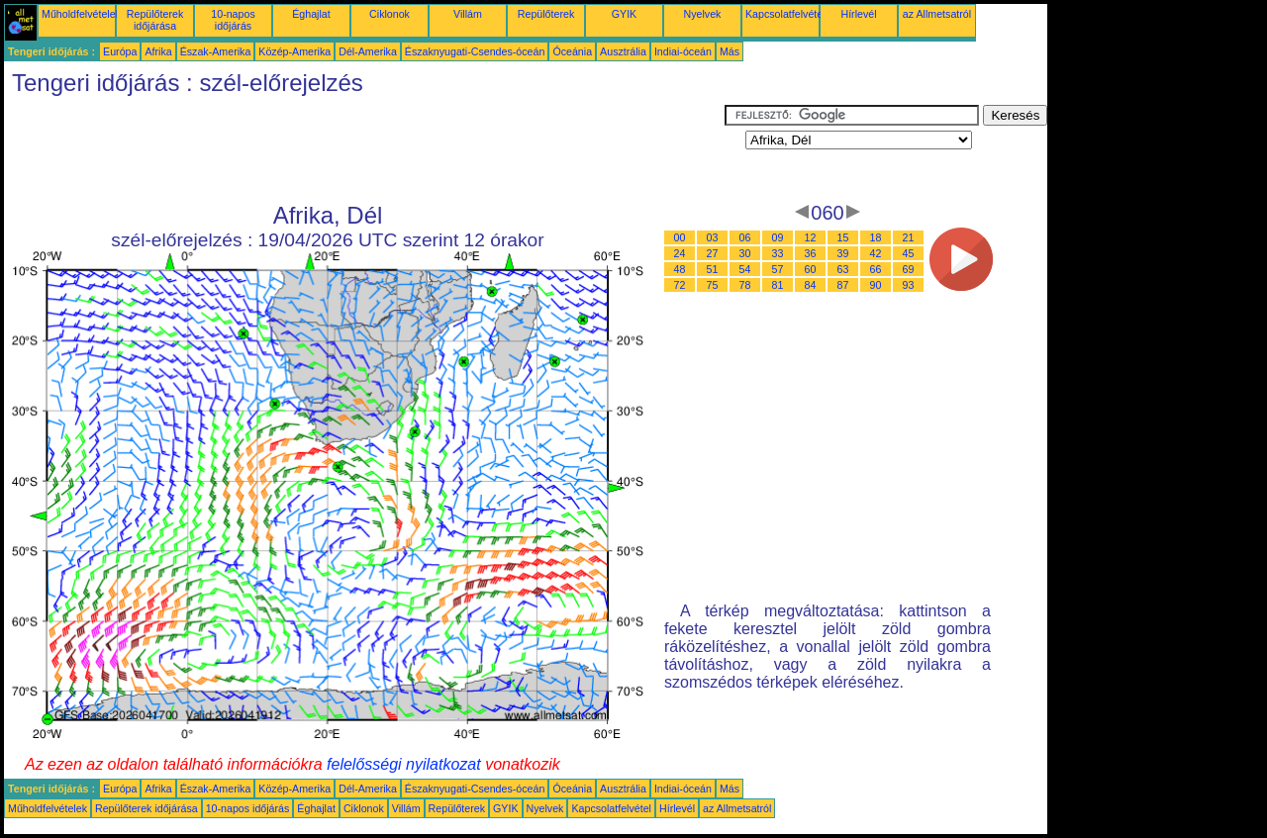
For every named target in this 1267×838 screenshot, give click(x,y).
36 (811, 253)
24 (680, 253)
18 (876, 237)
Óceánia (572, 51)
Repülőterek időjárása (155, 20)
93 (909, 285)
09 (778, 237)
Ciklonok (389, 14)
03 (713, 237)
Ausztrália (623, 51)
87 (843, 285)
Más (729, 51)
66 (876, 269)
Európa (120, 51)
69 (909, 269)
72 (680, 285)
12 (811, 237)
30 (745, 253)
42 (876, 253)
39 (843, 253)
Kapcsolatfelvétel (785, 14)
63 (843, 269)
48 (680, 269)
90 (876, 285)
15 (843, 237)
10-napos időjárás (232, 20)
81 (778, 285)
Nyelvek (703, 14)
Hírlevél (858, 14)
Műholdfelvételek (81, 14)
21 (909, 237)
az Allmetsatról (937, 14)
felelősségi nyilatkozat (404, 764)
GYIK (624, 14)
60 (811, 269)
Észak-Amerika (215, 51)
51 (713, 269)
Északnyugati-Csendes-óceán (475, 51)
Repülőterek (546, 14)
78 (745, 285)
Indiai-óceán (683, 51)
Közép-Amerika (294, 51)
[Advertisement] (364, 149)
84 (811, 285)
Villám (467, 14)
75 (713, 285)
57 (778, 269)
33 (778, 253)
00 (680, 237)
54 (745, 269)
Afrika (158, 51)
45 (909, 253)
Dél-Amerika (368, 51)
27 (713, 253)
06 (745, 237)
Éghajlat (311, 14)
